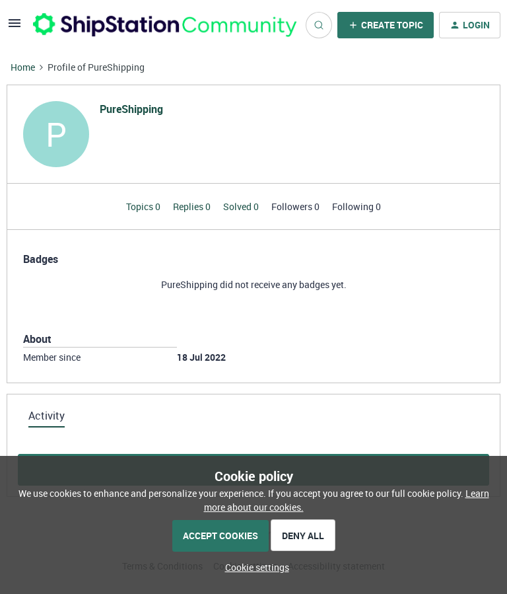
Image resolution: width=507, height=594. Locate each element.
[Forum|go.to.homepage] (161, 25)
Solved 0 (242, 206)
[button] (14, 27)
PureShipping (131, 109)
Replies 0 (193, 206)
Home (23, 67)
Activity (46, 415)
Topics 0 (144, 206)
